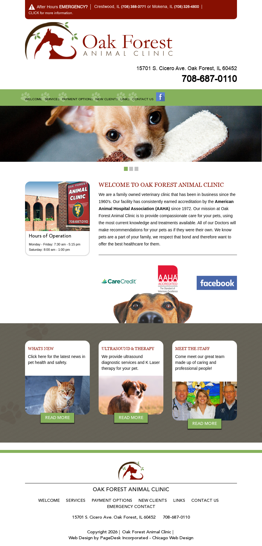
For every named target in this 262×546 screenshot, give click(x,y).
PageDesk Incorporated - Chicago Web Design (146, 538)
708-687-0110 (209, 79)
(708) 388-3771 (133, 7)
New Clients (106, 99)
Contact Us (142, 99)
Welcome (33, 99)
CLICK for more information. (51, 13)
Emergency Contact (131, 507)
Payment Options (77, 99)
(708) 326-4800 (186, 7)
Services (52, 99)
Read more (57, 418)
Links (125, 99)
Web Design (81, 538)
